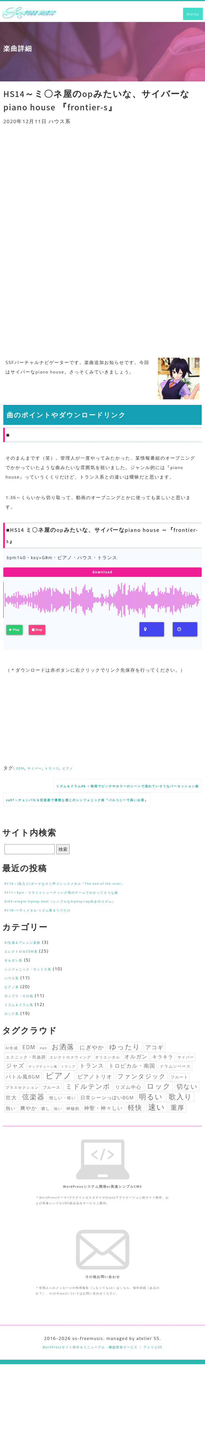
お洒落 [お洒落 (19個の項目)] (63, 1069)
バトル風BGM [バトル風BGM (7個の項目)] (23, 1107)
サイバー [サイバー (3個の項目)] (186, 1082)
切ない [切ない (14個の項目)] (187, 1120)
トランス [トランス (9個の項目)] (92, 1093)
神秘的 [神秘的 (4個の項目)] (73, 1147)
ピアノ (83, 772)
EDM (21, 772)
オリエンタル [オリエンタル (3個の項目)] (107, 1082)
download (102, 574)
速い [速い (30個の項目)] (156, 1146)
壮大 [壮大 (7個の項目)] (11, 1133)
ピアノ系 (14, 1007)
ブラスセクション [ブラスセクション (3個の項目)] (22, 1120)
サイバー (40, 772)
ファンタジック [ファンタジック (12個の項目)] (141, 1106)
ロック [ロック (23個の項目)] (159, 1119)
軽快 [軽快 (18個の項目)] (135, 1146)
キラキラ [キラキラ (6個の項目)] (162, 1081)
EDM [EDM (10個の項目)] (29, 1069)
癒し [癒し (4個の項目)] (45, 1147)
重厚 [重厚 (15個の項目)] (177, 1146)
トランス (63, 772)
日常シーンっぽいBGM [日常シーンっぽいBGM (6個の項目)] (107, 1133)
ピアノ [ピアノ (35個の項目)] (58, 1106)
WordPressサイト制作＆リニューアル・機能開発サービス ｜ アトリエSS (102, 1432)
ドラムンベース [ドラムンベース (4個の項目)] (175, 1094)
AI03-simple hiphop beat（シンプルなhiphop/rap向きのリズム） (79, 921)
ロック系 (14, 1034)
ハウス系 (14, 998)
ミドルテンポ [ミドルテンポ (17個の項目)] (87, 1120)
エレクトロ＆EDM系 (27, 971)
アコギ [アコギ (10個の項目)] (154, 1069)
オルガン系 (16, 980)
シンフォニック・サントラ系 (36, 989)
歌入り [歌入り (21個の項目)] (180, 1132)
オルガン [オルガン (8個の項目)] (136, 1081)
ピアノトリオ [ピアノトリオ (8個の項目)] (94, 1107)
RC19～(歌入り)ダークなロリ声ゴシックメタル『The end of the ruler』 (86, 904)
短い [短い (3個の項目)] (58, 1147)
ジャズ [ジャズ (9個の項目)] (15, 1093)
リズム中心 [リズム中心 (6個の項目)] (128, 1120)
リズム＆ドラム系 (24, 1025)
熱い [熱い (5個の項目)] (11, 1146)
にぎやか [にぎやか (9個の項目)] (92, 1069)
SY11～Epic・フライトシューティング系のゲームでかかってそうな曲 (82, 913)
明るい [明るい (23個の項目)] (151, 1132)
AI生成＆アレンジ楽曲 (29, 963)
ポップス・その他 (24, 1016)
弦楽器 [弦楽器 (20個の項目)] (33, 1132)
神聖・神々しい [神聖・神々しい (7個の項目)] (103, 1146)
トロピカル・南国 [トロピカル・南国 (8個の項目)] (132, 1093)
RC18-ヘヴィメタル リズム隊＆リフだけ (50, 930)
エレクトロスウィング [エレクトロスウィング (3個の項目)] (70, 1082)
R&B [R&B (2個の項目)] (43, 1070)
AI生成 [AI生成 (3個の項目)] (12, 1070)
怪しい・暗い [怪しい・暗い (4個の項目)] (62, 1134)
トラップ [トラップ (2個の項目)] (68, 1094)
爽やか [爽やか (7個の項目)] (28, 1146)
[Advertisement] (102, 176)
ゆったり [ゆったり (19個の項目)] (124, 1069)
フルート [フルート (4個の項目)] (179, 1108)
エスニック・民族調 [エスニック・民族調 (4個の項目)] (26, 1082)
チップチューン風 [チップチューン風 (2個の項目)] (43, 1094)
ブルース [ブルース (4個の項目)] (51, 1121)
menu (192, 14)
